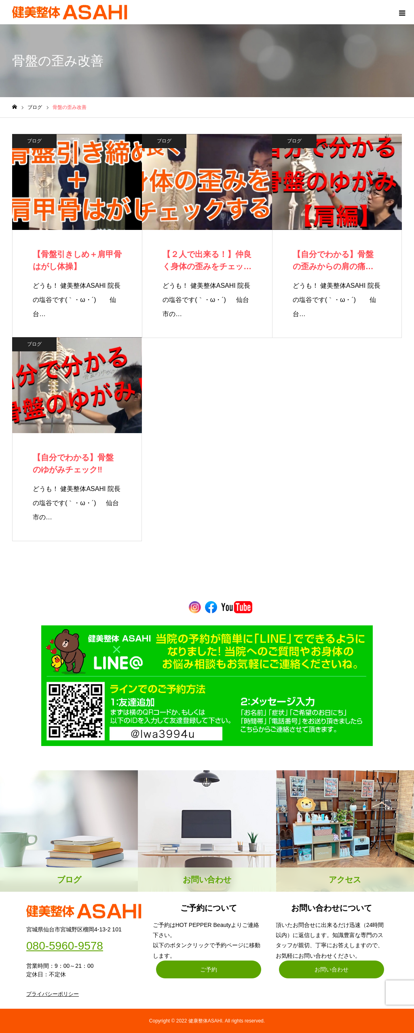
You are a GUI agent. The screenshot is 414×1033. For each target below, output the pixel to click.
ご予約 (208, 969)
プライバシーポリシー (52, 994)
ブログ (34, 141)
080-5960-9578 (64, 946)
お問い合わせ (332, 969)
